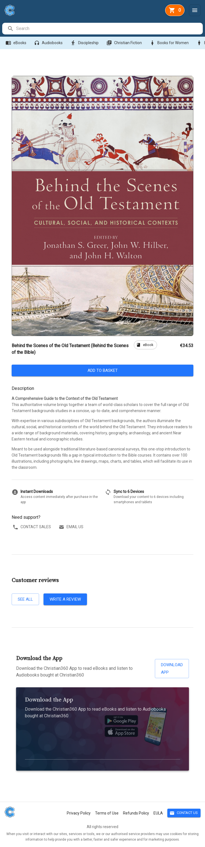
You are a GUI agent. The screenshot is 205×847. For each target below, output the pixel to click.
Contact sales (32, 527)
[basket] (174, 10)
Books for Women (169, 43)
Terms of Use (107, 813)
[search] (109, 28)
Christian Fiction (124, 43)
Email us (72, 527)
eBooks (16, 43)
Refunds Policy (136, 813)
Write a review (65, 599)
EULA (158, 813)
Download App (172, 668)
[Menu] (195, 10)
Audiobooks (49, 43)
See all (25, 599)
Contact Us (184, 813)
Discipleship (85, 43)
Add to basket (102, 370)
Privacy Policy (79, 813)
